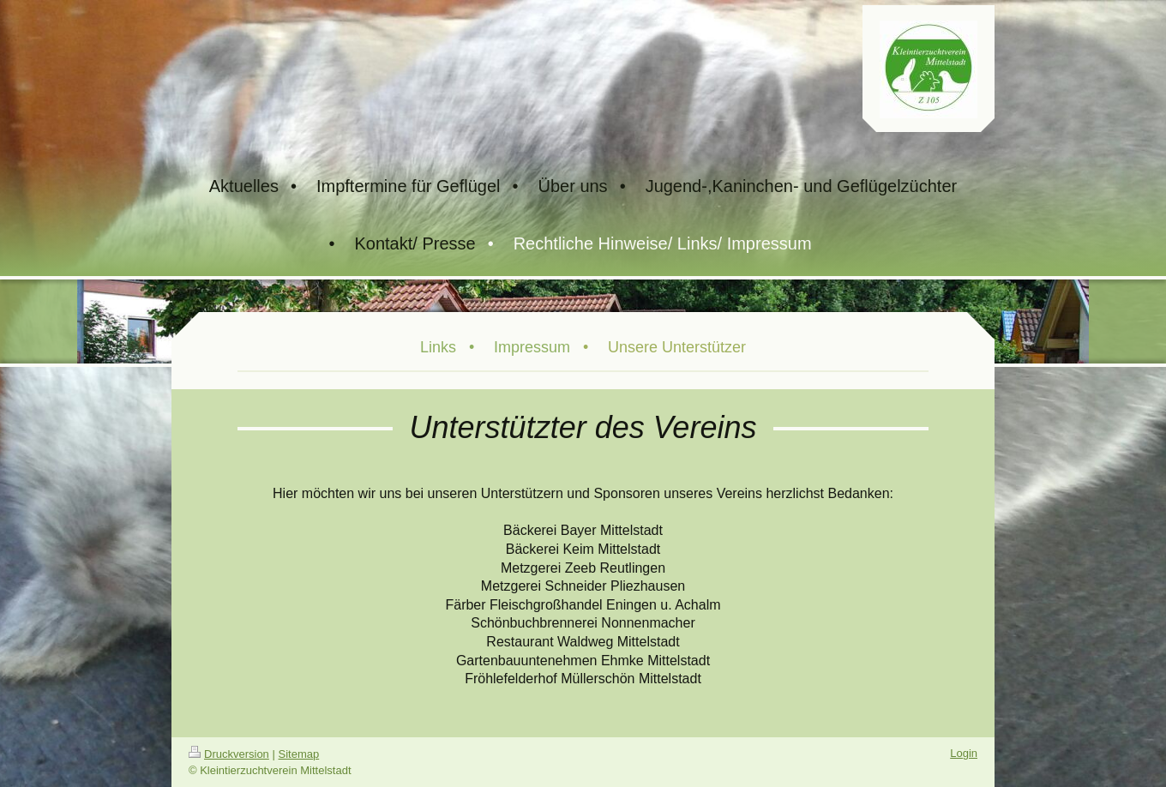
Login (963, 753)
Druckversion (229, 754)
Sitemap (299, 754)
